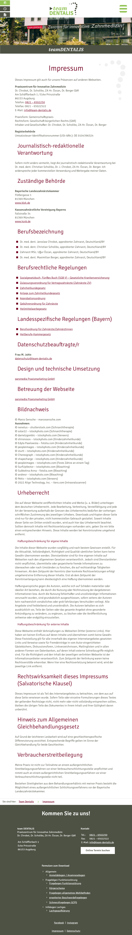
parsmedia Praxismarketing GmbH (35, 379)
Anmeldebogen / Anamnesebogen (67, 875)
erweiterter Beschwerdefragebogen (68, 897)
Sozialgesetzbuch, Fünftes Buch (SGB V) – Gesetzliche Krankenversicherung (64, 277)
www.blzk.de (22, 203)
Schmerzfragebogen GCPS (63, 902)
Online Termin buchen (98, 850)
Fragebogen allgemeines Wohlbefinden (69, 893)
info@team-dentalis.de (37, 110)
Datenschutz (73, 930)
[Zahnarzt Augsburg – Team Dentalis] (63, 9)
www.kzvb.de (23, 221)
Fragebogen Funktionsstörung (65, 883)
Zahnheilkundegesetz (33, 288)
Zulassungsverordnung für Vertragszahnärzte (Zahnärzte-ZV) (55, 283)
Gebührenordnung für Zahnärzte (39, 303)
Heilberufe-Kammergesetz (35, 334)
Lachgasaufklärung (59, 910)
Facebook (59, 922)
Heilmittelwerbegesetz (33, 309)
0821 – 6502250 (35, 102)
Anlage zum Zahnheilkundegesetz (40, 293)
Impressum (58, 930)
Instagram (72, 922)
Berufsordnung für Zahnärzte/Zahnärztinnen (46, 329)
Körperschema (57, 888)
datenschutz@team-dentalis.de (33, 358)
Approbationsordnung (32, 298)
